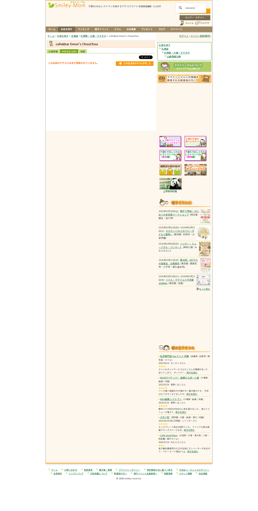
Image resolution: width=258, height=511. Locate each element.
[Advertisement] (101, 123)
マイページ (176, 29)
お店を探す (66, 29)
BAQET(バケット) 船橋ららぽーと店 (179, 377)
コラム (117, 29)
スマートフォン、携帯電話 (186, 23)
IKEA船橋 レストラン (171, 399)
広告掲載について (99, 473)
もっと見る (204, 288)
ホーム (51, 29)
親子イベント (102, 29)
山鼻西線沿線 (174, 56)
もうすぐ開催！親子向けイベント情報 (185, 202)
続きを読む (192, 372)
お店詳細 (53, 51)
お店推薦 (131, 29)
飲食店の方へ (120, 473)
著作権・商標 (105, 469)
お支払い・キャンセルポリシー (194, 469)
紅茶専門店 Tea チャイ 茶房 (174, 356)
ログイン (195, 17)
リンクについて (76, 473)
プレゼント (147, 29)
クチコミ (69, 51)
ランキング (83, 29)
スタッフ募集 (185, 473)
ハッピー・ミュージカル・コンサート (177, 245)
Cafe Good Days (169, 435)
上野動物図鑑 (170, 191)
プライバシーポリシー (129, 469)
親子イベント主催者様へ (145, 473)
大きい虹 (164, 417)
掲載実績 (168, 473)
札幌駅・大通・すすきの (177, 52)
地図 (82, 51)
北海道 (164, 48)
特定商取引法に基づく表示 (160, 469)
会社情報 (203, 473)
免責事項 (88, 469)
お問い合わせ (70, 469)
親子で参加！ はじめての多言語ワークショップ (179, 212)
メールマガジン (201, 23)
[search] (190, 8)
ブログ (161, 29)
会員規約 (57, 473)
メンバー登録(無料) (200, 36)
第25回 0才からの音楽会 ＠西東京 (178, 261)
